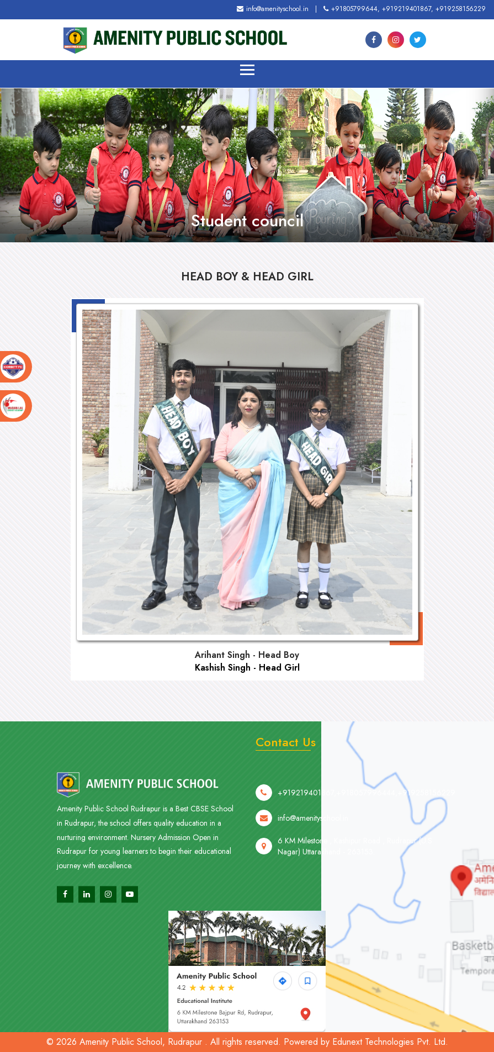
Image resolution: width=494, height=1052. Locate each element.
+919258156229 (460, 9)
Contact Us (286, 742)
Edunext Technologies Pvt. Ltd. (390, 1041)
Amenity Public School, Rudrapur (140, 1041)
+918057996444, (366, 810)
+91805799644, (351, 9)
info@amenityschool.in (273, 9)
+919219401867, (407, 9)
